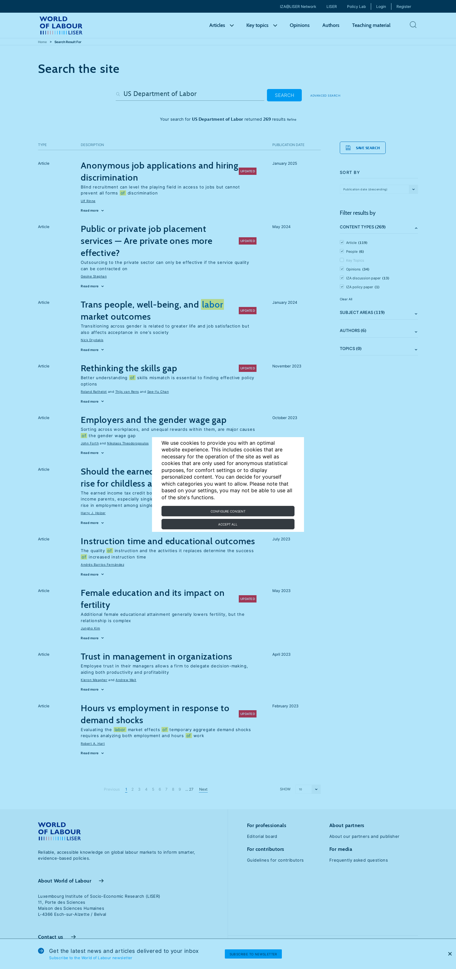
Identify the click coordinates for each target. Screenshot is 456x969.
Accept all (228, 524)
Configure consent (228, 511)
